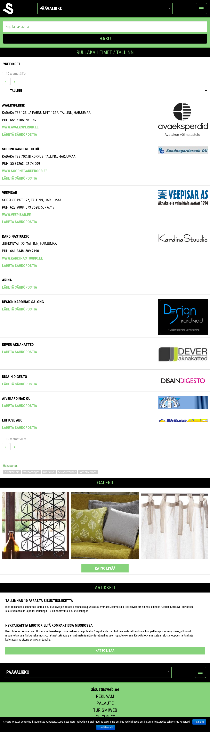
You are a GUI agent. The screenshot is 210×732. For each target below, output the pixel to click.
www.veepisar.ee (16, 215)
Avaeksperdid (13, 105)
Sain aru (199, 722)
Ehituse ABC (12, 420)
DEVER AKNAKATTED (18, 344)
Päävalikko (105, 8)
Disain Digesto (14, 376)
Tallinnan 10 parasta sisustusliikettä (39, 600)
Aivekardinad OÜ (16, 398)
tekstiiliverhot (67, 472)
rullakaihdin (12, 472)
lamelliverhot (88, 472)
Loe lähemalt (106, 727)
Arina (7, 280)
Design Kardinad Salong (23, 302)
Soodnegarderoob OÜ (20, 149)
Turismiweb (105, 710)
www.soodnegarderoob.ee (24, 171)
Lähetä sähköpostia (19, 134)
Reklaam (105, 696)
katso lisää (105, 568)
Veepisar (9, 192)
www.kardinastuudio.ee (22, 258)
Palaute (105, 703)
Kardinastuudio (16, 236)
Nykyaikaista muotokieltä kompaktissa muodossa (49, 625)
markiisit (48, 472)
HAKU (105, 39)
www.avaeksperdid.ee (20, 127)
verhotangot (31, 472)
